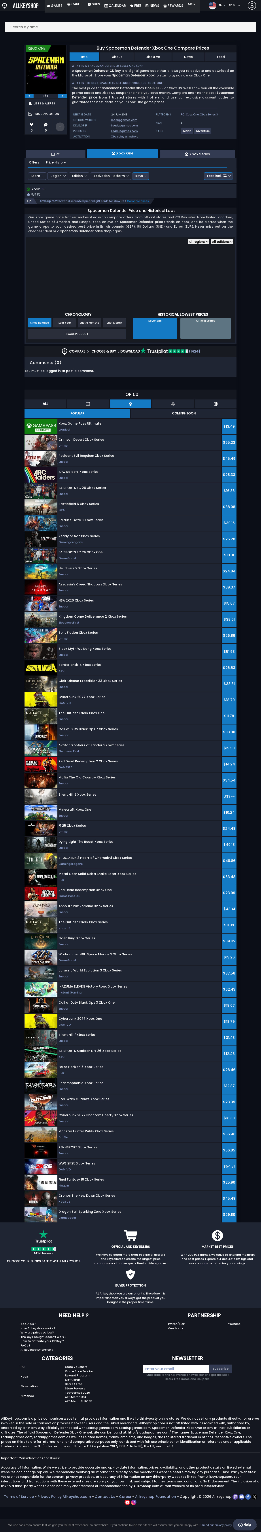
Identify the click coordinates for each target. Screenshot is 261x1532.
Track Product (77, 358)
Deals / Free (73, 1409)
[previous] (29, 96)
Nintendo (27, 1420)
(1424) (170, 376)
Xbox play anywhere (124, 136)
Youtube (234, 1348)
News (188, 57)
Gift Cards (72, 1404)
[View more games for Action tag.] (187, 133)
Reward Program (77, 1400)
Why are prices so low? (37, 1357)
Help (244, 1524)
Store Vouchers (76, 1391)
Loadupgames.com (124, 125)
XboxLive (153, 57)
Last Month (114, 347)
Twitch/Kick (176, 1348)
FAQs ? (25, 1370)
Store (35, 200)
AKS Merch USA (76, 1421)
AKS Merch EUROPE (78, 1426)
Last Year (65, 347)
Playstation (29, 1411)
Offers (34, 186)
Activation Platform (109, 200)
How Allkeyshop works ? (38, 1353)
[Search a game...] (130, 27)
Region (56, 200)
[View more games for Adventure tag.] (203, 133)
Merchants (175, 1353)
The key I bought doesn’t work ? (43, 1361)
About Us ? (28, 1348)
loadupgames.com (124, 120)
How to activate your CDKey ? (42, 1366)
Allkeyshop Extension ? (37, 1374)
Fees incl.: (217, 200)
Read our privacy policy (217, 1525)
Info (84, 57)
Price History (56, 186)
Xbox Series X (209, 114)
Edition (77, 200)
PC (183, 114)
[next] (62, 96)
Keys (139, 200)
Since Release (39, 347)
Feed (221, 57)
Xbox (24, 1401)
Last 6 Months (89, 347)
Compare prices (138, 226)
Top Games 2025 (77, 1417)
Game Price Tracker (79, 1396)
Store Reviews (75, 1413)
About (117, 57)
